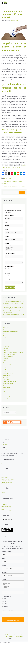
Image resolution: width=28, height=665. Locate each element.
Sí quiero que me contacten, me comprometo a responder (12, 619)
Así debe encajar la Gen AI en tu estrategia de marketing (13, 304)
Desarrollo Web (6, 342)
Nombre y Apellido (9, 215)
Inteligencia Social (7, 369)
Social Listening (6, 396)
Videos (4, 400)
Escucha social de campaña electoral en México (13, 352)
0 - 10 (7, 268)
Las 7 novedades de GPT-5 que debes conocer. (13, 301)
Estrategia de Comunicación (9, 354)
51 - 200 (8, 273)
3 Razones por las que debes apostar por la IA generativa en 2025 (13, 308)
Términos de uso (15, 635)
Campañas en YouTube (6, 511)
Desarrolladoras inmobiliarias (9, 340)
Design (4, 344)
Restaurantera (14, 247)
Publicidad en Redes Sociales (7, 479)
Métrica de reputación (6, 481)
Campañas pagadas (7, 334)
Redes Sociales (6, 388)
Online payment (20, 636)
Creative (5, 338)
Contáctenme (10, 287)
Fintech (4, 361)
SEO (4, 392)
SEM (4, 390)
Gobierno (14, 251)
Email (6, 222)
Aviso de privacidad (6, 635)
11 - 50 (7, 271)
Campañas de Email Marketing (8, 508)
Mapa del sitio (12, 636)
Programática (4, 484)
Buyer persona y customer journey (10, 332)
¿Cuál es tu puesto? (10, 253)
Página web (5, 572)
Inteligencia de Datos (8, 367)
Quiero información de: (10, 279)
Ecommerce (5, 348)
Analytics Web (6, 327)
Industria (7, 243)
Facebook (5, 359)
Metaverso (5, 377)
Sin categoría (6, 394)
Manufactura (14, 249)
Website (7, 236)
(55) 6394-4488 (4, 444)
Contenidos (5, 336)
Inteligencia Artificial (7, 365)
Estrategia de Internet (9, 179)
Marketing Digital (7, 375)
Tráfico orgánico (6, 398)
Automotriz (14, 248)
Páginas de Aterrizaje (6, 506)
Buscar (22, 192)
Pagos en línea (4, 494)
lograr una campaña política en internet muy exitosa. (14, 166)
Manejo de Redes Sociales (9, 371)
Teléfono (7, 229)
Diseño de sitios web (6, 503)
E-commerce (6, 346)
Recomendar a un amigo (6, 464)
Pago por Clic (6, 379)
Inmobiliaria (14, 246)
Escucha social (6, 350)
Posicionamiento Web (8, 383)
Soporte (3, 492)
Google (4, 363)
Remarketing (4, 476)
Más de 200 (8, 276)
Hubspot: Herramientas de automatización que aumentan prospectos (13, 315)
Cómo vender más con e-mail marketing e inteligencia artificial (12, 311)
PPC (4, 386)
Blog (4, 329)
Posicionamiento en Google (9, 381)
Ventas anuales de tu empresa (12, 260)
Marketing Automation (8, 373)
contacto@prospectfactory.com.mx (9, 449)
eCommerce (4, 505)
